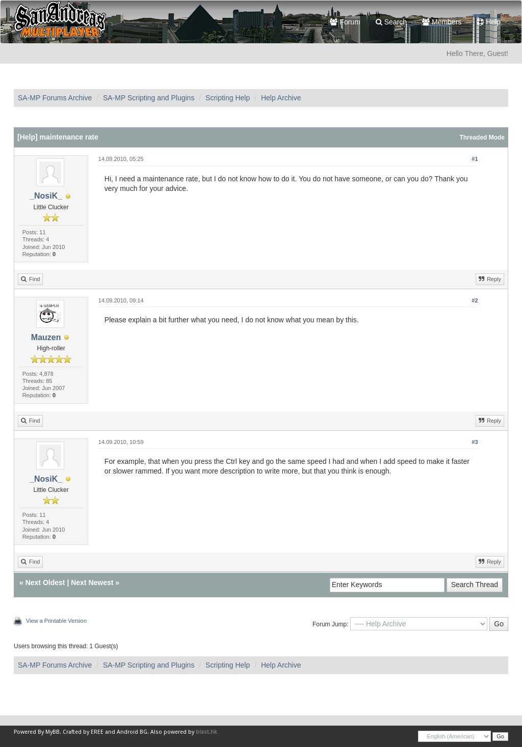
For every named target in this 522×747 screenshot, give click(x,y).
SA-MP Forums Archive (55, 98)
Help (489, 22)
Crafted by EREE (83, 732)
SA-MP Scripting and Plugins (149, 98)
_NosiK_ (46, 195)
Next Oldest (45, 582)
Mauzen (46, 337)
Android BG (132, 732)
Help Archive (281, 98)
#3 (475, 442)
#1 (475, 159)
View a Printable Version (56, 621)
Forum (345, 22)
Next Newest (92, 582)
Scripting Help (227, 98)
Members (441, 22)
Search (391, 22)
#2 (475, 300)
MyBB (52, 732)
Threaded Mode (482, 137)
